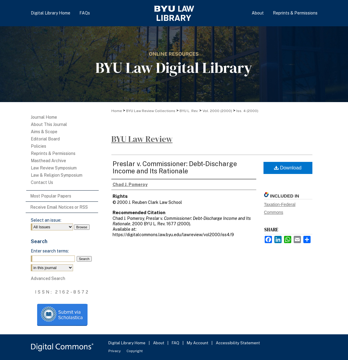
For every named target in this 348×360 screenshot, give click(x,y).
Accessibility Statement (238, 343)
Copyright (134, 351)
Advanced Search (48, 278)
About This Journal (49, 124)
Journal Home (44, 117)
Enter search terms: (50, 251)
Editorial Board (45, 139)
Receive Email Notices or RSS (59, 207)
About (159, 343)
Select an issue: (46, 220)
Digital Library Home (127, 343)
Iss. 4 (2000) (247, 111)
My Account (198, 343)
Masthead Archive (48, 160)
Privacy (115, 351)
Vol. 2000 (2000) (217, 111)
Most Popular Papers (50, 196)
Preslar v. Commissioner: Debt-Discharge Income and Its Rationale (175, 167)
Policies (38, 146)
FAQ (176, 343)
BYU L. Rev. (189, 111)
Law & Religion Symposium (56, 175)
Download (288, 167)
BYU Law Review (142, 139)
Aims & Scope (44, 131)
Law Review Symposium (54, 168)
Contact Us (42, 182)
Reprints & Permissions (53, 153)
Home (116, 111)
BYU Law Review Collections (150, 111)
